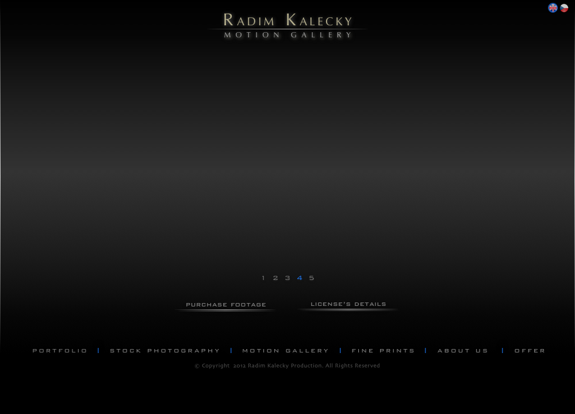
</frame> (103, 107)
